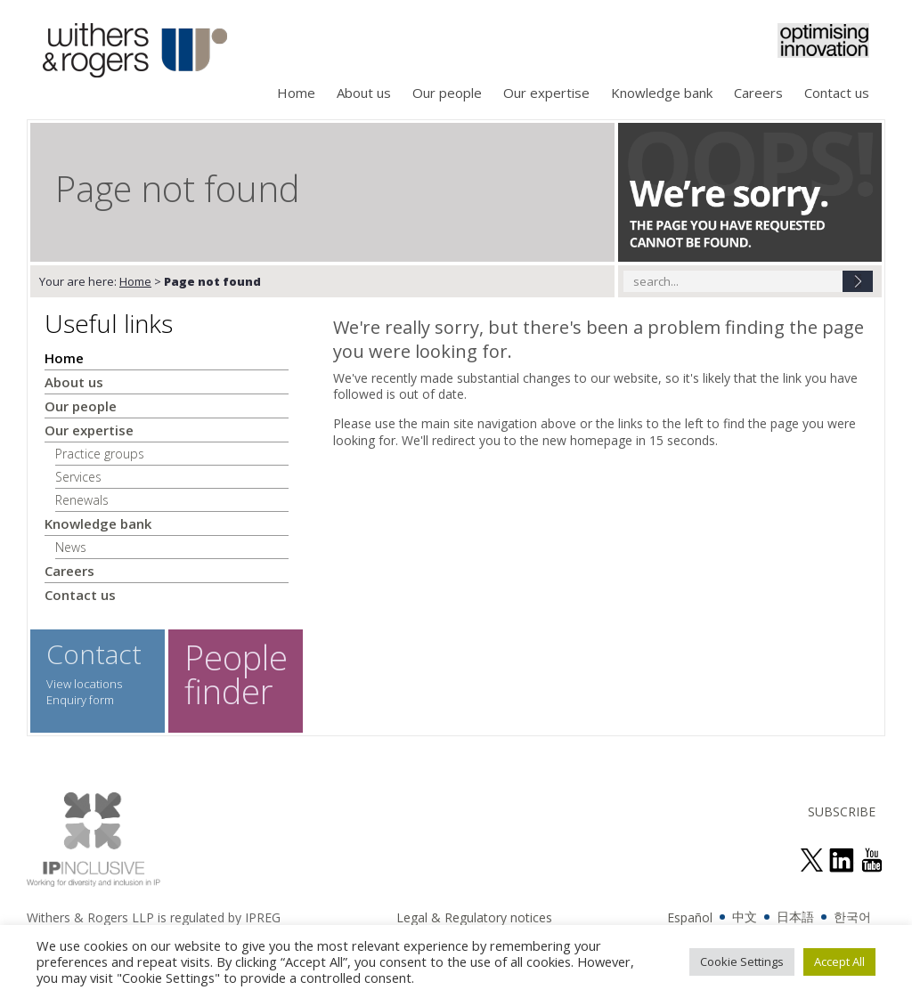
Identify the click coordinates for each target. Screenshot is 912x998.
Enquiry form (80, 700)
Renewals (82, 499)
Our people (447, 92)
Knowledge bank (661, 92)
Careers (758, 92)
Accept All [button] (839, 961)
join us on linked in (841, 860)
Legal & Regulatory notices (474, 917)
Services (78, 476)
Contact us (836, 92)
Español (689, 917)
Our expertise (546, 92)
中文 (744, 916)
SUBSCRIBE (841, 811)
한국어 (852, 916)
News (70, 547)
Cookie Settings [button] (742, 961)
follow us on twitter (811, 860)
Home (296, 92)
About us (364, 92)
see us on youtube (872, 860)
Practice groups (99, 453)
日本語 (795, 916)
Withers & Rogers (135, 52)
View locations (84, 684)
